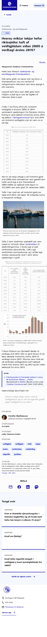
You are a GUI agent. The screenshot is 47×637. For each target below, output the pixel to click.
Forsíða (8, 15)
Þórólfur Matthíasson (18, 416)
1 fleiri (6, 33)
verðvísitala (17, 449)
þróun (5, 449)
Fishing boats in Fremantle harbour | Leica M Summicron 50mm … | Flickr (24, 378)
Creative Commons (14, 384)
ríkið (29, 444)
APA (9, 473)
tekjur (38, 444)
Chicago (4, 473)
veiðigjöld (7, 444)
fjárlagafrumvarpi (21, 117)
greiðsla (17, 454)
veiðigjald (19, 444)
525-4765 (9, 602)
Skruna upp (9, 612)
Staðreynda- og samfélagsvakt (14, 29)
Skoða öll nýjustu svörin (23, 576)
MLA (13, 473)
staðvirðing (30, 449)
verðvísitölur (31, 244)
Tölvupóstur (14, 607)
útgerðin (6, 454)
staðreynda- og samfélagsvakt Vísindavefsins (18, 73)
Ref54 (22, 382)
